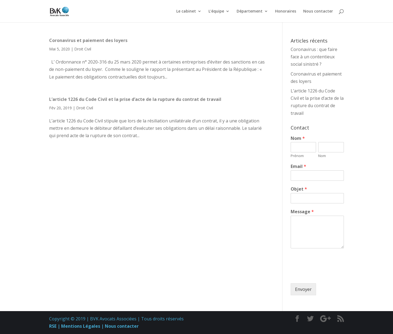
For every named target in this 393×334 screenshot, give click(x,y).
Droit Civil (82, 49)
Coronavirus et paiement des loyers (88, 40)
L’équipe (216, 11)
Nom (298, 138)
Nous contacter (318, 11)
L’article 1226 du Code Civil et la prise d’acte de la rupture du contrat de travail (135, 99)
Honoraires (285, 11)
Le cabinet (186, 11)
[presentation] (332, 274)
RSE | (54, 326)
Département (250, 11)
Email (298, 166)
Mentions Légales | (82, 326)
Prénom (297, 156)
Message (302, 212)
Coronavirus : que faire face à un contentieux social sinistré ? (314, 56)
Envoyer (303, 289)
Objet (299, 189)
